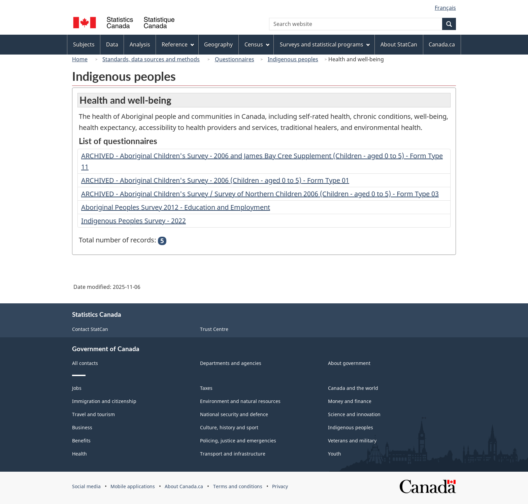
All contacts (85, 363)
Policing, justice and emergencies (238, 440)
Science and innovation (354, 414)
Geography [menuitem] (218, 44)
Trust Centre (214, 329)
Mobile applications (132, 486)
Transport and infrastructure (232, 453)
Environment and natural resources (240, 401)
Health (79, 453)
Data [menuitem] (112, 44)
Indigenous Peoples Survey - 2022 (133, 220)
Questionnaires (234, 59)
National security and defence (234, 414)
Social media (86, 486)
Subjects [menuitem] (84, 44)
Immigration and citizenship (104, 401)
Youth (334, 453)
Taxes (206, 388)
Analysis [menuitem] (140, 44)
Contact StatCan (90, 329)
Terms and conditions (237, 486)
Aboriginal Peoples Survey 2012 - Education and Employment (175, 207)
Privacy (280, 486)
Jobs (76, 388)
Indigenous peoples (293, 59)
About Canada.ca (184, 486)
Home (80, 59)
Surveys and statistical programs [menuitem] (325, 44)
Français (445, 7)
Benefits (81, 440)
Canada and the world (353, 388)
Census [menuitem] (256, 44)
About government (349, 363)
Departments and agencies (230, 363)
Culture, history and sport (229, 427)
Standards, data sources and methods (151, 59)
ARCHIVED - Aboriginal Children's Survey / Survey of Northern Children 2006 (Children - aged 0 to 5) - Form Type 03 (260, 193)
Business (82, 427)
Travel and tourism (93, 414)
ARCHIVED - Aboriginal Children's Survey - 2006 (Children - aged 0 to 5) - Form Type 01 (215, 180)
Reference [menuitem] (178, 44)
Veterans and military (352, 440)
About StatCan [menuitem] (399, 44)
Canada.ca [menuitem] (442, 44)
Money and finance (349, 401)
